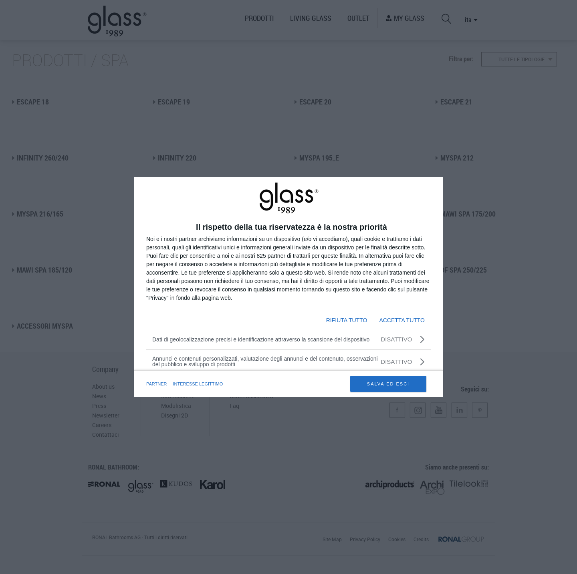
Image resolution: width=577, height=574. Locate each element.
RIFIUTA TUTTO (346, 320)
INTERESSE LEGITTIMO (198, 383)
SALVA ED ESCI (388, 383)
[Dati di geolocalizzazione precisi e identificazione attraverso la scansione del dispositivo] (288, 339)
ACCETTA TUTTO (402, 320)
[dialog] (288, 287)
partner (156, 383)
